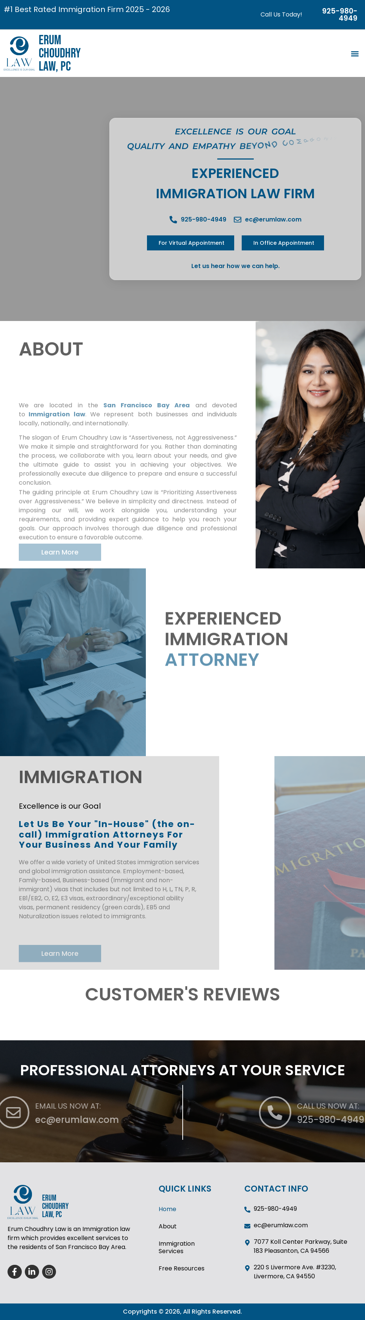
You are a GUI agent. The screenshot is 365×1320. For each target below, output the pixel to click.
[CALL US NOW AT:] (336, 1112)
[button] (355, 53)
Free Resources (181, 1268)
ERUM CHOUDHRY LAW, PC (60, 53)
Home (167, 1209)
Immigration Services (177, 1247)
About (168, 1226)
